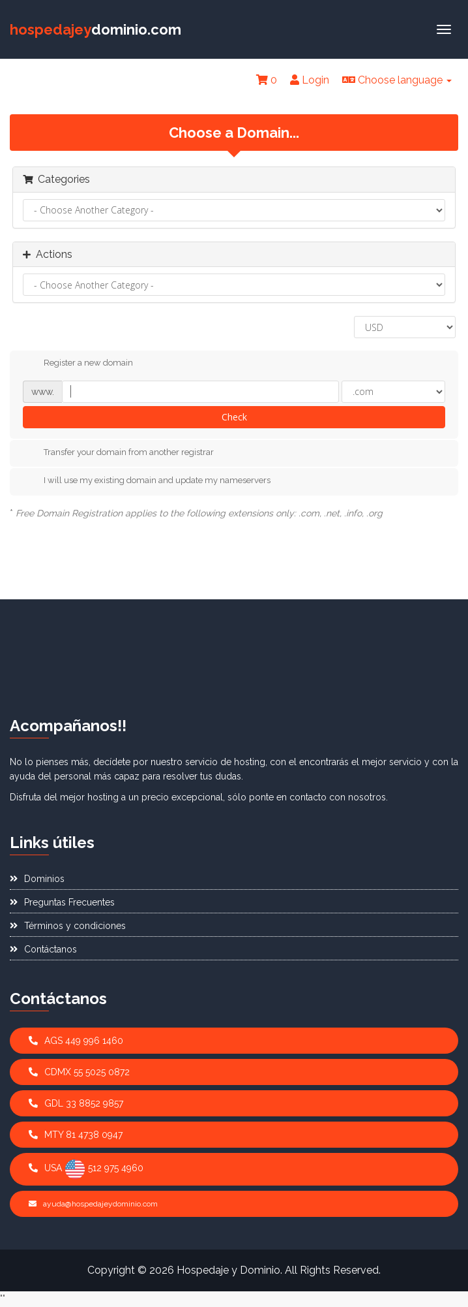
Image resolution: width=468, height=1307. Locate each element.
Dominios (37, 879)
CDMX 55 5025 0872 (79, 1072)
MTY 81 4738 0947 (76, 1134)
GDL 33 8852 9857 (76, 1103)
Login (309, 80)
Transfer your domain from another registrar (118, 452)
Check (234, 417)
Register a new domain (78, 363)
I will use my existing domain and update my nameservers (147, 481)
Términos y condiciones (68, 926)
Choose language (397, 80)
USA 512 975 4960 (86, 1169)
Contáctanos (43, 949)
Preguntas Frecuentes (62, 902)
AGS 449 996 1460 (76, 1040)
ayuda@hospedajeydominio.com (93, 1203)
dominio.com (95, 29)
